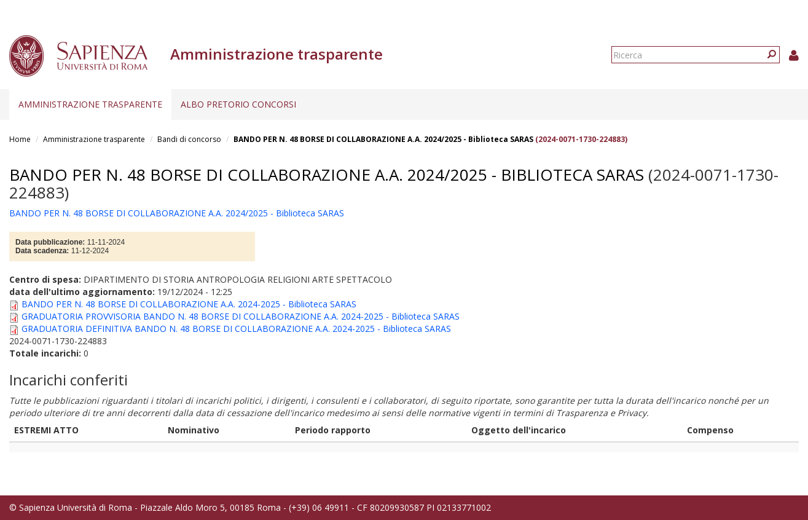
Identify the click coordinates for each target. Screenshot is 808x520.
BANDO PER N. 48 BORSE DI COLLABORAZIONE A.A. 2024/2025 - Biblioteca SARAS (383, 139)
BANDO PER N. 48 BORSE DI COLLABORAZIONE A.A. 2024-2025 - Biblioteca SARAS (189, 304)
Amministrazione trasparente (90, 104)
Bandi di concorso (189, 139)
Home (20, 139)
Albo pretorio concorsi (238, 104)
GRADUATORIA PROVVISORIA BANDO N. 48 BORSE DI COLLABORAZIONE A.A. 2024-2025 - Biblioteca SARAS (241, 316)
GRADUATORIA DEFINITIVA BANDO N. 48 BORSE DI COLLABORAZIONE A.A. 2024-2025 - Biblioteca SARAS (236, 328)
